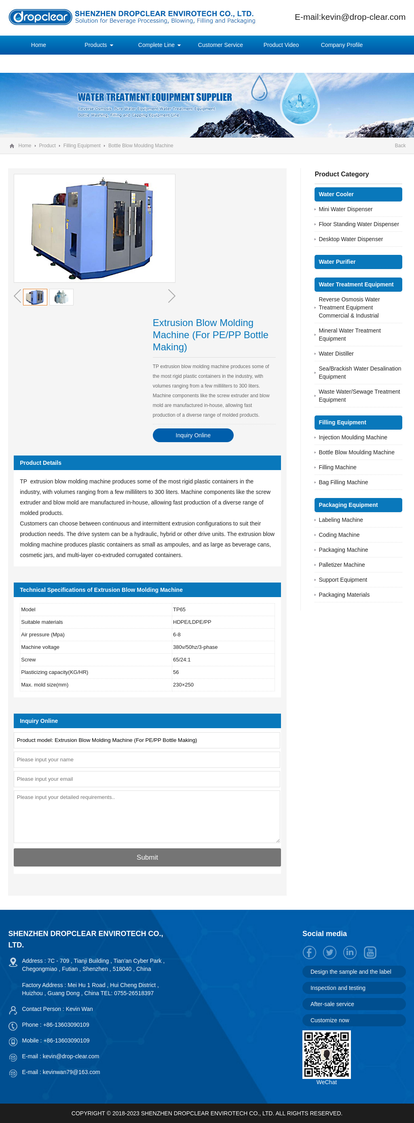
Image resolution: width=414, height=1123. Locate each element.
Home (38, 45)
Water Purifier (337, 262)
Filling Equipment (82, 145)
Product (47, 145)
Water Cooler (336, 194)
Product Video (281, 45)
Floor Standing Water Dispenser (359, 224)
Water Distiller (336, 353)
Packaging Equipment (348, 505)
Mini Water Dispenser (345, 209)
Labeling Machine (341, 520)
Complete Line (156, 45)
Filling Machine (337, 467)
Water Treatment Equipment (356, 284)
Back (400, 145)
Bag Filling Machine (343, 482)
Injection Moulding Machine (353, 437)
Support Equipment (343, 579)
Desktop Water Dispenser (351, 239)
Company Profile (342, 45)
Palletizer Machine (342, 565)
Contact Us (99, 63)
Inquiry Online (193, 435)
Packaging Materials (344, 594)
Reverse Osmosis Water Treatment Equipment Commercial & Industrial (349, 307)
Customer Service (220, 45)
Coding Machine (339, 535)
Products (95, 45)
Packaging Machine (343, 550)
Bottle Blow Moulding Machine (140, 145)
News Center (38, 63)
